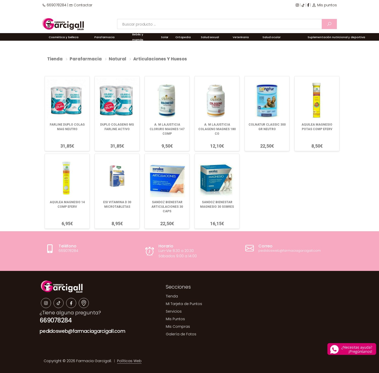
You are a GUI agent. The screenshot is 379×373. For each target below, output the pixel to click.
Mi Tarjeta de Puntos (184, 303)
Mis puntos (324, 5)
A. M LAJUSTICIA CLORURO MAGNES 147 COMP (167, 129)
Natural (117, 59)
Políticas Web (129, 360)
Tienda (55, 59)
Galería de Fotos (181, 334)
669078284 (54, 5)
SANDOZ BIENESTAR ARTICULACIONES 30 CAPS (167, 206)
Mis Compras (178, 326)
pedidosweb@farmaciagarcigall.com (82, 331)
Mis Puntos (175, 318)
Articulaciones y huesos (160, 59)
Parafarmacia (86, 59)
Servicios (174, 311)
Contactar (80, 5)
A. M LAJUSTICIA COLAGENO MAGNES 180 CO (217, 129)
